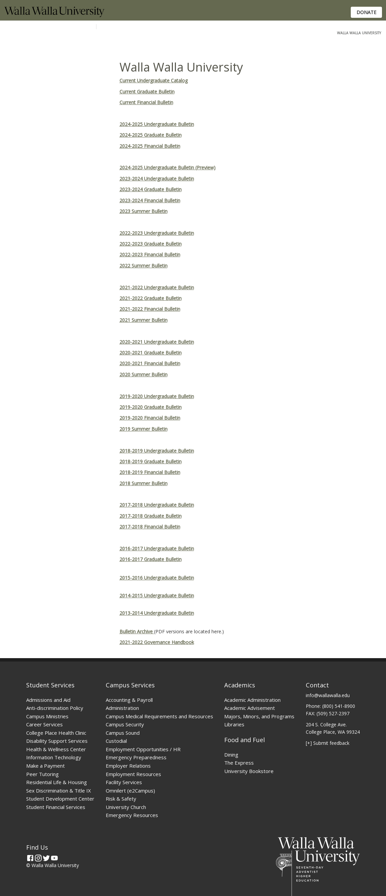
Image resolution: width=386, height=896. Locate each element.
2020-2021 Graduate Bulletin (150, 352)
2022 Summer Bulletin (143, 265)
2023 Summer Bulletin (143, 211)
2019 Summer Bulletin (143, 429)
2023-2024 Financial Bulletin (149, 200)
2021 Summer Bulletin (143, 320)
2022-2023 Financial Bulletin (149, 254)
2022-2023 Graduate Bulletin (150, 244)
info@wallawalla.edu (328, 695)
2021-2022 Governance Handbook (156, 642)
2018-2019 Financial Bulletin (149, 472)
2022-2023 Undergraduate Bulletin (156, 233)
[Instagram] (38, 858)
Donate (366, 12)
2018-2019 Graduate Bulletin (150, 461)
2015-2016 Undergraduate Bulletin (156, 577)
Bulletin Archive (136, 631)
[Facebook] (30, 858)
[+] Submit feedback (327, 743)
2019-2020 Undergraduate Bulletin (156, 396)
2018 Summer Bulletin (143, 483)
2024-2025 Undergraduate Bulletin (156, 124)
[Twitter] (46, 858)
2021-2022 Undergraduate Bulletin (156, 287)
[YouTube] (54, 858)
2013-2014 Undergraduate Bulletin (156, 613)
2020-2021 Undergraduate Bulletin (156, 342)
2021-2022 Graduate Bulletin (150, 298)
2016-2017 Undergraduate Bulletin (156, 548)
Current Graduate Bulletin (147, 91)
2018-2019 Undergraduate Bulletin (156, 450)
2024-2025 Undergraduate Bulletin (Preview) (167, 167)
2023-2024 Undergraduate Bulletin (156, 178)
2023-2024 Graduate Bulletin (150, 189)
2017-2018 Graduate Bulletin (150, 516)
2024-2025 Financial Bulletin (149, 146)
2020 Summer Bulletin (143, 374)
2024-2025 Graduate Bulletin (150, 135)
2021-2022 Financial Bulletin (149, 309)
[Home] (54, 15)
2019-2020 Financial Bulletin (149, 418)
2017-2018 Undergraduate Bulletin (156, 505)
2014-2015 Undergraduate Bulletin (156, 595)
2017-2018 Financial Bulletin (149, 526)
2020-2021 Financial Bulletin (149, 363)
